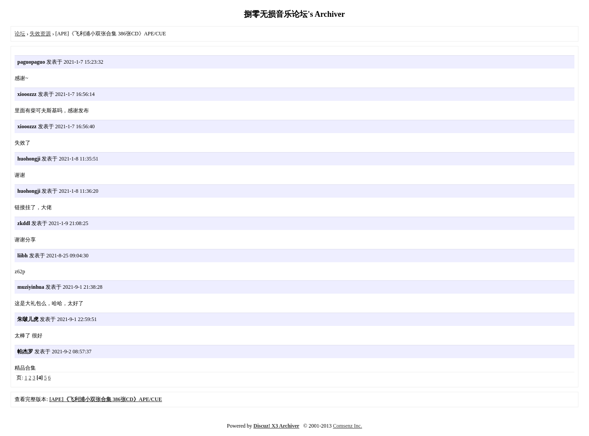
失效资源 (40, 34)
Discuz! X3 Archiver (277, 426)
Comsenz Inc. (347, 426)
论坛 (20, 34)
